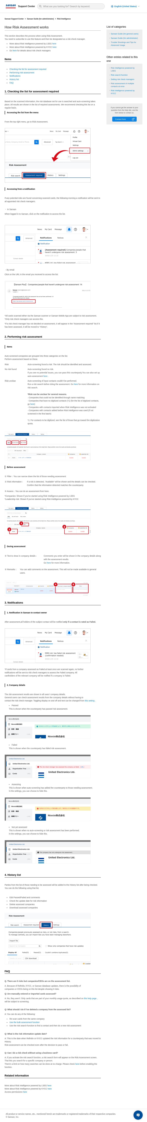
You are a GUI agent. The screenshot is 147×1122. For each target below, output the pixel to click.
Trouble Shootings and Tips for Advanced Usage (123, 43)
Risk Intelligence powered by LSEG (123, 69)
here (54, 43)
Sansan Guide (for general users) (124, 34)
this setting (90, 701)
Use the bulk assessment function (24, 1022)
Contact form (120, 119)
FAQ (11, 83)
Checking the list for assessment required (27, 69)
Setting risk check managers (122, 79)
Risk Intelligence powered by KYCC (123, 91)
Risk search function (119, 75)
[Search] (72, 6)
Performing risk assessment (21, 72)
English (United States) (125, 6)
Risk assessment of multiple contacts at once (122, 84)
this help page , (91, 998)
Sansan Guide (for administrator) (40, 19)
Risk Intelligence (64, 19)
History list (14, 79)
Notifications (14, 76)
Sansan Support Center (14, 19)
